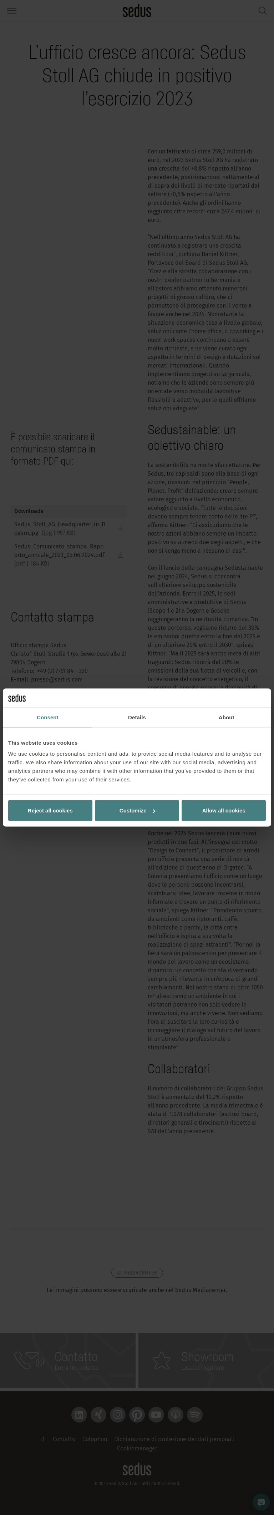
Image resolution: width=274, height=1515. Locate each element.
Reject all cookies (50, 810)
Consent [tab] (48, 717)
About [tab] (226, 717)
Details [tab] (137, 717)
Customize (137, 810)
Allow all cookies (223, 810)
